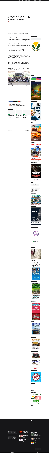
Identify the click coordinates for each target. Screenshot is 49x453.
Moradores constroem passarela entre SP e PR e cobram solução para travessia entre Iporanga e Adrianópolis (37, 434)
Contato (37, 0)
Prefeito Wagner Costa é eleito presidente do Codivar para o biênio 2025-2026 (11, 116)
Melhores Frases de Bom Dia (34, 389)
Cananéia (9, 432)
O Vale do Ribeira (13, 452)
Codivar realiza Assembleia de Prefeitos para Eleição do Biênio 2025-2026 (19, 116)
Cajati (38, 184)
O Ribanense (32, 390)
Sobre (21, 0)
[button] (40, 2)
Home (19, 0)
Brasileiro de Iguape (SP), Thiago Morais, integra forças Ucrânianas (37, 439)
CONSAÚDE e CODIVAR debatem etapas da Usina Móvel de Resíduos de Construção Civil (26, 116)
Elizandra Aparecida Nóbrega (15, 104)
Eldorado (12, 432)
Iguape (15, 432)
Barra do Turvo (35, 184)
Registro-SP (32, 190)
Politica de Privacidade (24, 0)
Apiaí (31, 184)
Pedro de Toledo (37, 189)
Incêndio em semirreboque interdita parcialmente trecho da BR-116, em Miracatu (26, 432)
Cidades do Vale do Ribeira (29, 0)
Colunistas (40, 0)
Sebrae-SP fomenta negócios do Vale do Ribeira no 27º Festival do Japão (26, 436)
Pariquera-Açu (32, 189)
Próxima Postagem (27, 130)
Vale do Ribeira (33, 191)
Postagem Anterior (10, 130)
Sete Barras (36, 190)
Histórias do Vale (34, 0)
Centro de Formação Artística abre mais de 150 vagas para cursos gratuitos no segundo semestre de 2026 (26, 440)
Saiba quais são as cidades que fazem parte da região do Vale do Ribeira (37, 443)
